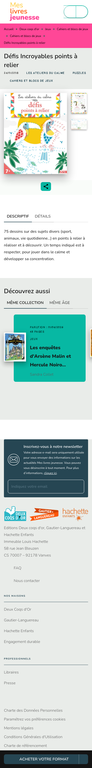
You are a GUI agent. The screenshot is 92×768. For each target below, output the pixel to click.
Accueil (8, 29)
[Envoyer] (78, 486)
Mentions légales (18, 728)
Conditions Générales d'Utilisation (33, 737)
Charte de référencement (25, 745)
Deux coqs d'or (29, 29)
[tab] (18, 216)
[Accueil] (24, 11)
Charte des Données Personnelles (33, 710)
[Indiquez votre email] (40, 486)
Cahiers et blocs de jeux (72, 29)
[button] (45, 73)
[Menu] (76, 12)
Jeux (48, 29)
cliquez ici (50, 473)
